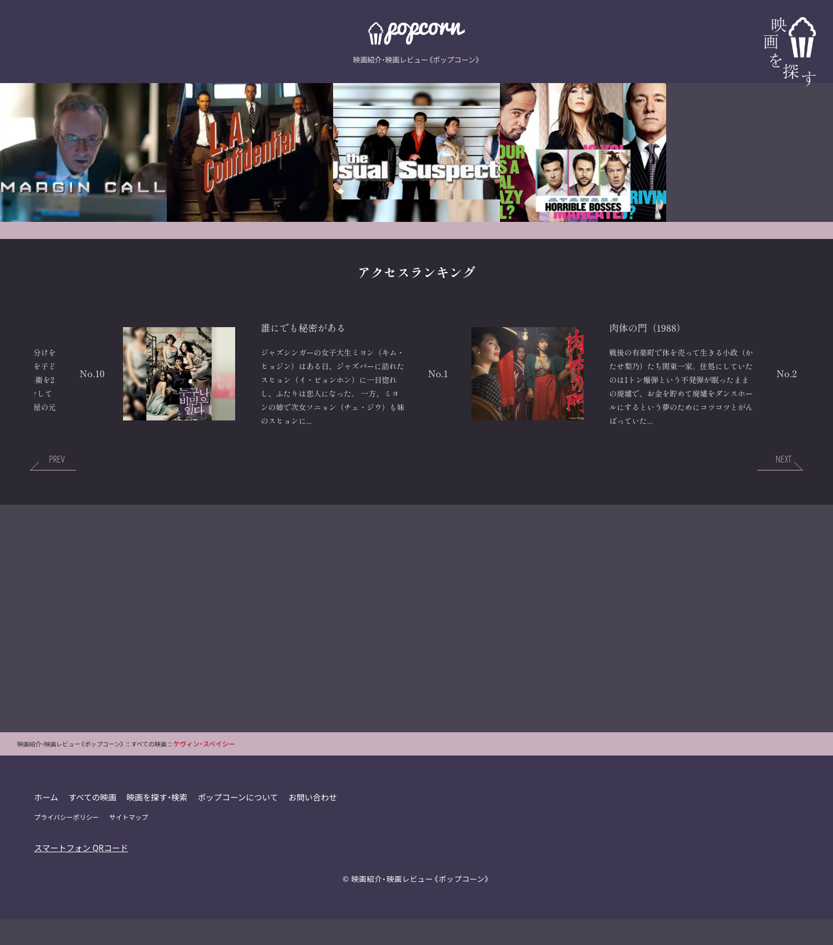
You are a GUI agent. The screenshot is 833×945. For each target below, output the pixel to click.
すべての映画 (93, 822)
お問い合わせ (314, 822)
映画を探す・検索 (158, 822)
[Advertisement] (417, 643)
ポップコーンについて (239, 822)
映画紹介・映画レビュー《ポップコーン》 (421, 903)
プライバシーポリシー (67, 842)
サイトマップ (129, 842)
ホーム (46, 822)
